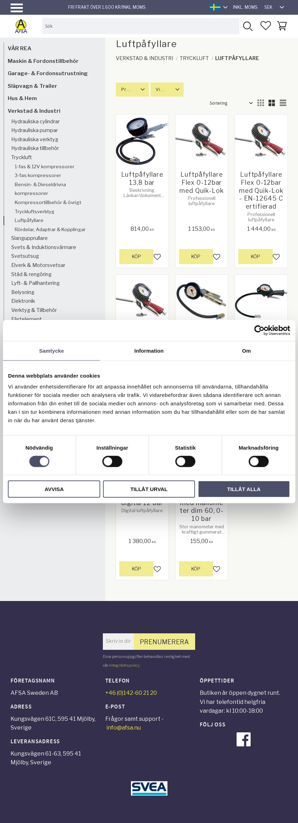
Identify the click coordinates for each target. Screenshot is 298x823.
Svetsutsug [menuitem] (25, 256)
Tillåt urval (148, 489)
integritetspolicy (124, 665)
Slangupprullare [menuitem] (29, 238)
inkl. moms (245, 7)
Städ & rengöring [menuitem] (31, 274)
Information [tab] (149, 350)
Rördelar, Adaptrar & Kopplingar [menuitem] (50, 229)
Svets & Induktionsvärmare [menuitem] (43, 247)
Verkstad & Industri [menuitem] (34, 110)
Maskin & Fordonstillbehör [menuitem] (43, 61)
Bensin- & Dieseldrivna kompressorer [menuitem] (40, 189)
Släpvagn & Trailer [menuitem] (32, 86)
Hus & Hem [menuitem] (22, 98)
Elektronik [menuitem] (23, 301)
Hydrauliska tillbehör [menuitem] (35, 148)
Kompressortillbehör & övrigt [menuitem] (48, 202)
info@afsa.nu (123, 727)
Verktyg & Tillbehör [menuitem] (34, 310)
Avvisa (54, 489)
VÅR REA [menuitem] (19, 48)
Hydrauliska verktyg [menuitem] (34, 139)
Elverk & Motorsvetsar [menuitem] (38, 265)
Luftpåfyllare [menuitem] (29, 220)
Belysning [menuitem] (22, 292)
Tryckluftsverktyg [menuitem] (34, 211)
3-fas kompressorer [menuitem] (38, 175)
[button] (17, 8)
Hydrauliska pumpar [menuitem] (34, 130)
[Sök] (247, 26)
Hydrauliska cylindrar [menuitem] (35, 121)
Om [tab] (246, 350)
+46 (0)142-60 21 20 (131, 693)
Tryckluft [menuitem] (21, 157)
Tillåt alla (243, 489)
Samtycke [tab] (51, 350)
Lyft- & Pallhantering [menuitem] (35, 283)
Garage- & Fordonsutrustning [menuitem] (48, 73)
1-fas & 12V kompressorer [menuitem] (44, 166)
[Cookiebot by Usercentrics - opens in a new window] (259, 330)
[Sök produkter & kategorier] (140, 26)
